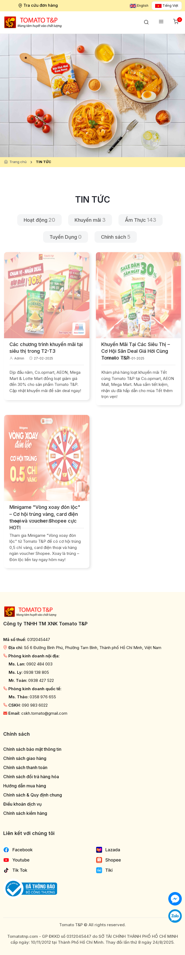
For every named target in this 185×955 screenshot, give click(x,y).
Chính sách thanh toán (25, 767)
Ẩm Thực (135, 220)
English (139, 5)
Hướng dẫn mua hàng (24, 785)
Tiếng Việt (166, 5)
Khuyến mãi (88, 220)
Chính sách (113, 237)
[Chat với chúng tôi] (175, 898)
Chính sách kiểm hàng (25, 813)
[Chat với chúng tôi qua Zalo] (175, 915)
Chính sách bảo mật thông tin (32, 749)
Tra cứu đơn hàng (38, 5)
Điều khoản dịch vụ (22, 804)
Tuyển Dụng (63, 237)
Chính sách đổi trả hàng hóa (31, 776)
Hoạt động (35, 220)
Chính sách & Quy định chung (32, 795)
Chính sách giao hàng (24, 758)
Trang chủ (18, 162)
